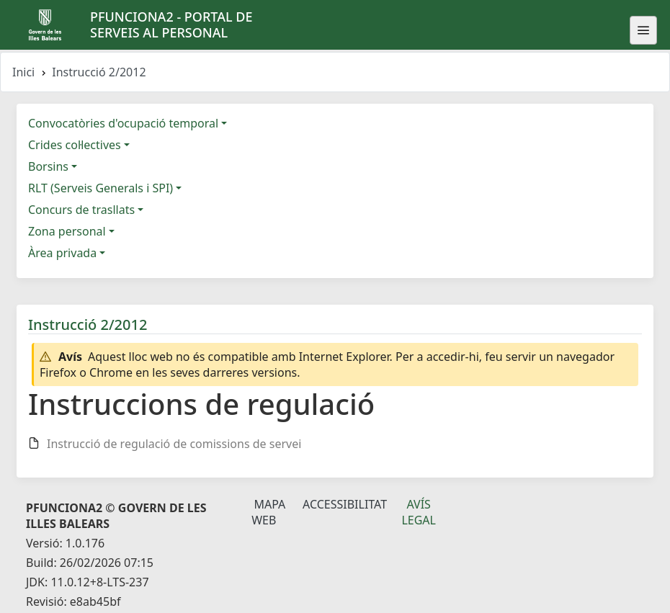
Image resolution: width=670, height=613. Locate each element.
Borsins (48, 166)
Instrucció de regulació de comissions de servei (174, 444)
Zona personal (67, 231)
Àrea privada (62, 253)
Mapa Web (268, 512)
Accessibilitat (345, 504)
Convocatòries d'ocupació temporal (123, 123)
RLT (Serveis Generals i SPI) (100, 188)
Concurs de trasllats (81, 210)
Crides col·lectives (74, 145)
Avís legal (418, 512)
